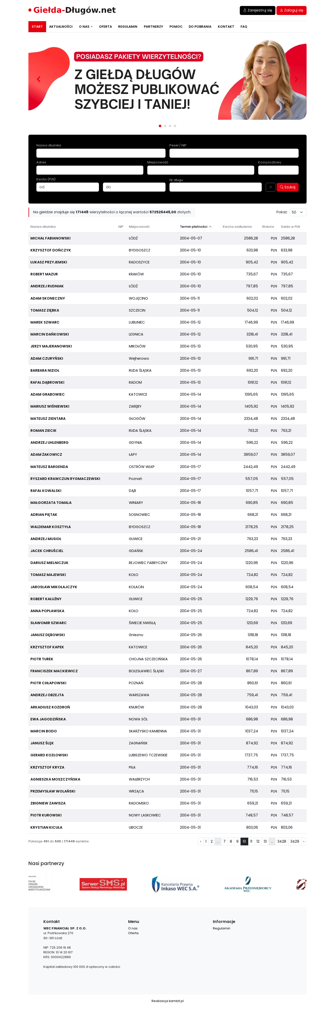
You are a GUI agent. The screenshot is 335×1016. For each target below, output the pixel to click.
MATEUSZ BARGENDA (49, 466)
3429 (294, 841)
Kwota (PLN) (46, 179)
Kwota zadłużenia (237, 227)
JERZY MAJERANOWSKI (51, 346)
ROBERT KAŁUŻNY (46, 598)
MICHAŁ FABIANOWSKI (50, 238)
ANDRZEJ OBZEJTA (47, 694)
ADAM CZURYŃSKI (46, 358)
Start (37, 26)
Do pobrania (200, 26)
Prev (39, 79)
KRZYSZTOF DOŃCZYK (50, 250)
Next (296, 79)
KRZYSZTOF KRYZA (47, 767)
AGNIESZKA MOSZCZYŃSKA (55, 779)
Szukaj (287, 187)
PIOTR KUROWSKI (46, 815)
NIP (120, 227)
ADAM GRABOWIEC (47, 394)
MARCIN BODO (43, 731)
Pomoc (175, 26)
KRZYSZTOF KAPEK (47, 647)
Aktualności (61, 26)
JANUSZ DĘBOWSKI (47, 634)
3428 (281, 841)
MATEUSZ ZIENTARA (48, 418)
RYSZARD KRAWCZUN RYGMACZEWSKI (65, 478)
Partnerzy (153, 26)
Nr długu (176, 180)
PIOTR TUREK (41, 659)
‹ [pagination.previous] (200, 841)
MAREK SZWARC (45, 322)
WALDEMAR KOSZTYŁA (50, 526)
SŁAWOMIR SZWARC (48, 622)
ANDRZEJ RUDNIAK (47, 286)
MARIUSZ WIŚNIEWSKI (49, 406)
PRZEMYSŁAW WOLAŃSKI (52, 791)
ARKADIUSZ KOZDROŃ (50, 707)
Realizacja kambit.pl (168, 1001)
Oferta (105, 26)
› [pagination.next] (303, 841)
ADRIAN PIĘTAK (43, 514)
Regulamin (127, 26)
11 (251, 841)
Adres (41, 162)
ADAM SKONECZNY (47, 298)
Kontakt (226, 26)
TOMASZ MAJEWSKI (48, 574)
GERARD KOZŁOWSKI (49, 755)
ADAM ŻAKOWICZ (46, 454)
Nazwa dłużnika (48, 145)
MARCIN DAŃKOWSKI (49, 334)
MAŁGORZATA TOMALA (51, 502)
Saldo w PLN (290, 227)
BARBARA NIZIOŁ (44, 370)
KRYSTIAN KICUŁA (46, 827)
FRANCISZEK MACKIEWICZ (54, 671)
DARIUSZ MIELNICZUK (49, 562)
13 (265, 841)
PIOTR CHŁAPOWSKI (48, 682)
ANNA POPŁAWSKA (47, 610)
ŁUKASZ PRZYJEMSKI (48, 262)
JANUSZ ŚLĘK (42, 743)
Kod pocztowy (269, 162)
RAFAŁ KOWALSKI (45, 490)
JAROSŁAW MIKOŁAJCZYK (53, 586)
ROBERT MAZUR (44, 274)
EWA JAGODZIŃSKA (48, 719)
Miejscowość (157, 162)
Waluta (268, 227)
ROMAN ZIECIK (43, 430)
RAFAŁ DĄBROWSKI (47, 382)
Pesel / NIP (177, 145)
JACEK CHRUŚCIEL (46, 550)
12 (257, 841)
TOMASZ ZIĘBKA (44, 310)
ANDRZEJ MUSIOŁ (45, 538)
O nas (84, 26)
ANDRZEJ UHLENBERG (49, 442)
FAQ (244, 26)
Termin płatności (193, 227)
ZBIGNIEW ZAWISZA (48, 803)
